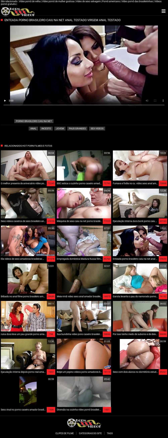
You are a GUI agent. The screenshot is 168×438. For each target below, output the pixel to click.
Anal (33, 128)
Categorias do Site (90, 433)
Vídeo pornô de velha (30, 1)
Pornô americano (111, 1)
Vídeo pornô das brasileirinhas (137, 1)
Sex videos (97, 128)
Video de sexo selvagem (88, 1)
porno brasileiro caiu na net (34, 121)
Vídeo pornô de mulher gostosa (58, 1)
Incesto (46, 128)
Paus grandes (77, 128)
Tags (110, 433)
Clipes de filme (64, 433)
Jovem (60, 128)
